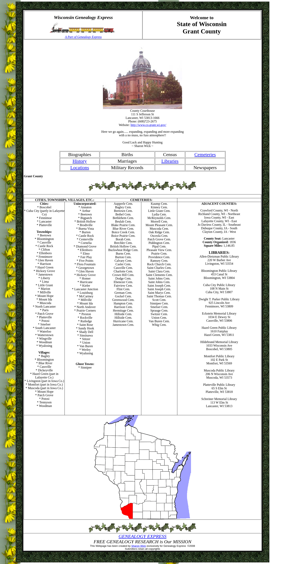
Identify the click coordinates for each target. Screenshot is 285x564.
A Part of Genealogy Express (83, 37)
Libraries (170, 161)
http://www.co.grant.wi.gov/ (148, 125)
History (80, 161)
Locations (79, 167)
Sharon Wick (138, 545)
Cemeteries (205, 154)
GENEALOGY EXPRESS (142, 536)
